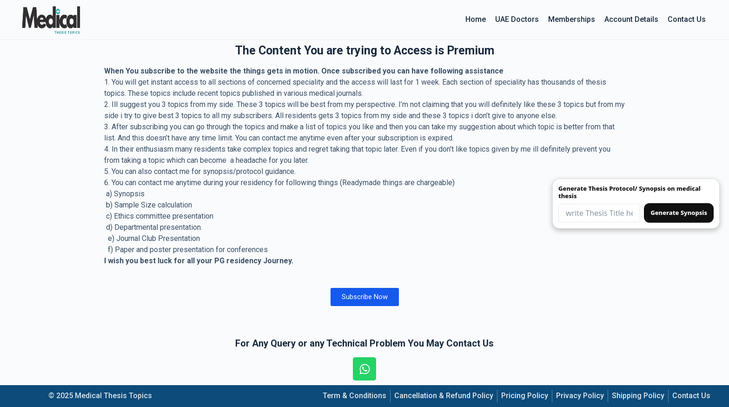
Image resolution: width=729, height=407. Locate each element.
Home (475, 19)
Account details (631, 19)
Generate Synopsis (678, 212)
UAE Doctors (517, 19)
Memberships (571, 19)
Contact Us (687, 19)
